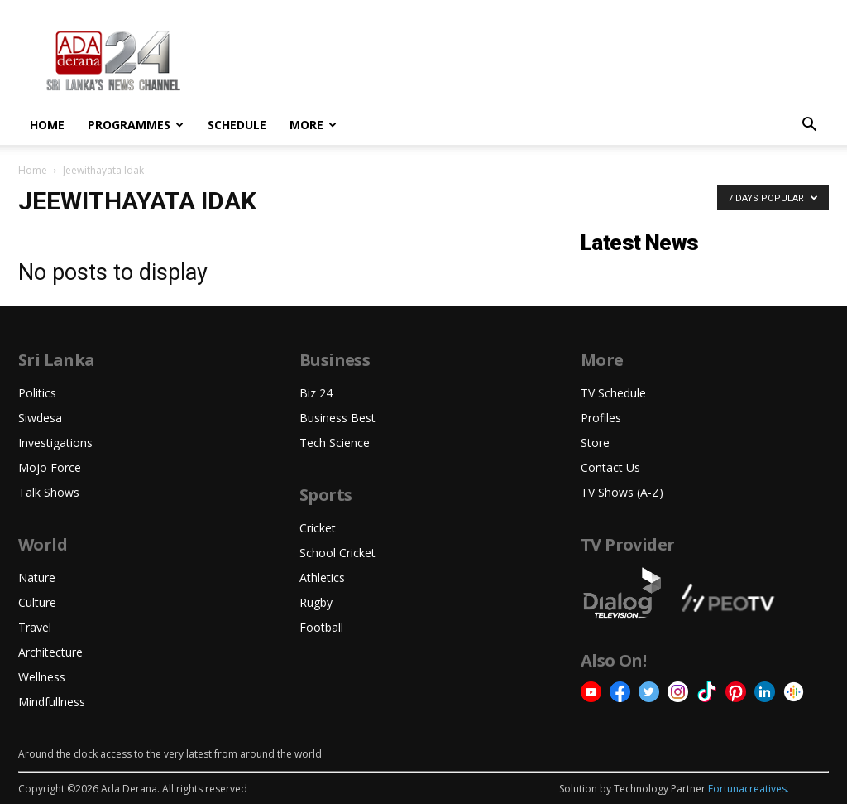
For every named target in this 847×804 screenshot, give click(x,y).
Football (321, 627)
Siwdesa (40, 418)
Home (47, 124)
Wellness (41, 677)
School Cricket (337, 553)
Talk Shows (48, 492)
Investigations (55, 442)
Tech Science (334, 442)
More (313, 124)
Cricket (317, 528)
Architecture (50, 652)
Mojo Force (49, 467)
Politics (37, 393)
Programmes (136, 124)
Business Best (337, 418)
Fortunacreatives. (748, 789)
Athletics (322, 577)
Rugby (316, 602)
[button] (809, 126)
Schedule (237, 124)
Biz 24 (316, 393)
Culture (37, 602)
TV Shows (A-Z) (622, 492)
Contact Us (610, 467)
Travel (34, 627)
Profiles (601, 418)
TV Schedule (613, 393)
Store (595, 442)
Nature (36, 577)
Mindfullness (51, 702)
